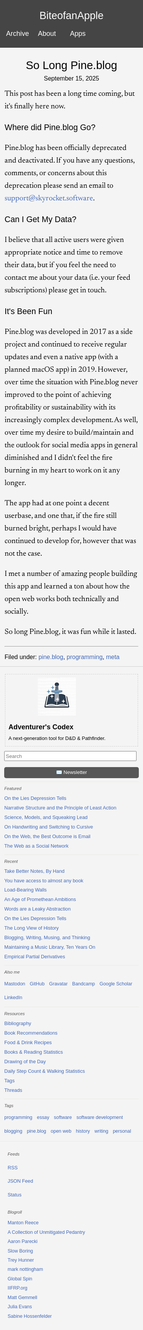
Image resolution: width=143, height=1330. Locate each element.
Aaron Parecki (22, 1241)
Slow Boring (20, 1251)
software (63, 1117)
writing (101, 1131)
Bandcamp (83, 984)
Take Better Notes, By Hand (34, 871)
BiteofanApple (71, 16)
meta (113, 657)
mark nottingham (25, 1269)
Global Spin (20, 1279)
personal (122, 1131)
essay (43, 1117)
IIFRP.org (17, 1288)
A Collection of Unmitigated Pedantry (46, 1232)
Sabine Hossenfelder (30, 1316)
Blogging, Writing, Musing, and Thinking (47, 937)
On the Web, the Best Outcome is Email (47, 836)
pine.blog (51, 657)
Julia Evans (20, 1306)
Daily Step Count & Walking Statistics (44, 1071)
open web (61, 1131)
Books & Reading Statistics (33, 1052)
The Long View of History (31, 928)
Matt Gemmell (22, 1297)
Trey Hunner (21, 1260)
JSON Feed (20, 1181)
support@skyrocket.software (49, 198)
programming (85, 657)
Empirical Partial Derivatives (34, 956)
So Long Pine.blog (71, 65)
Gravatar (58, 984)
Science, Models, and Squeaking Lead (45, 817)
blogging (13, 1131)
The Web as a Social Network (36, 846)
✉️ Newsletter (71, 772)
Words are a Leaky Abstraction (37, 909)
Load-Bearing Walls (25, 890)
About (47, 33)
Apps (78, 33)
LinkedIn (13, 997)
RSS (13, 1167)
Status (14, 1195)
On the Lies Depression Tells (35, 798)
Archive (17, 33)
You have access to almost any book (43, 880)
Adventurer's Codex (40, 727)
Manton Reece (23, 1222)
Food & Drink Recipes (27, 1042)
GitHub (37, 984)
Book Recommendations (30, 1033)
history (83, 1131)
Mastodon (14, 984)
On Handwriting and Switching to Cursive (48, 827)
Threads (13, 1090)
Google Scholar (116, 984)
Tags (9, 1080)
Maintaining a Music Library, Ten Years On (49, 947)
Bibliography (17, 1023)
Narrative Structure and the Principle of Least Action (60, 808)
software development (99, 1117)
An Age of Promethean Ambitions (40, 899)
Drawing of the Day (25, 1061)
